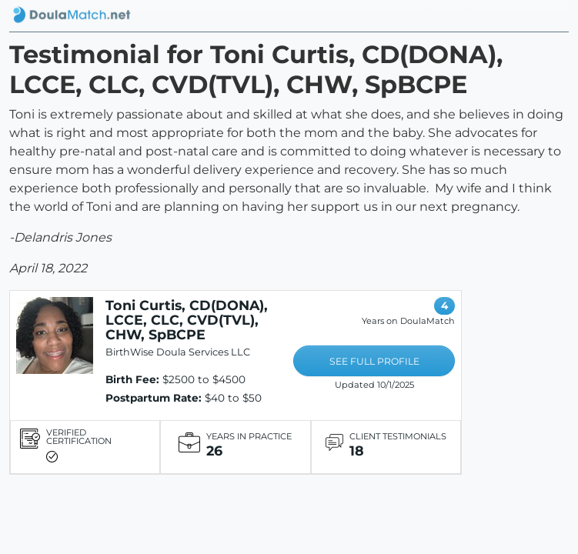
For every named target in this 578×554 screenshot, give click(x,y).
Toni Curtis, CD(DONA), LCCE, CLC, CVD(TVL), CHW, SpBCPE (186, 319)
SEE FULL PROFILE (374, 361)
